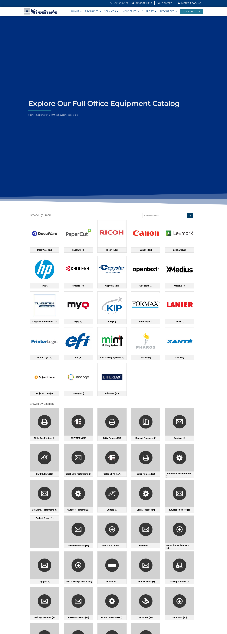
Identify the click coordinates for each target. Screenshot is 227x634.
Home (31, 115)
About (77, 11)
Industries (131, 11)
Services (111, 11)
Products (93, 11)
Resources (169, 11)
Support (149, 11)
